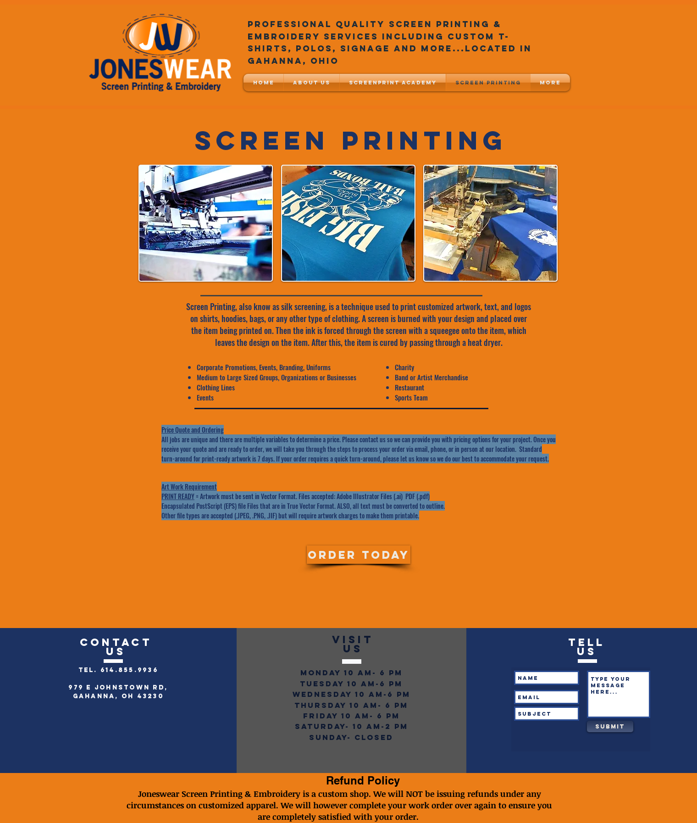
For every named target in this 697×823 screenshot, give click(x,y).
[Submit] (610, 726)
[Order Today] (358, 554)
